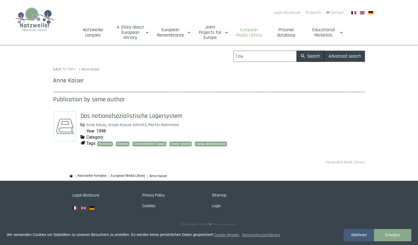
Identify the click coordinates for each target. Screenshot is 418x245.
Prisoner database (286, 32)
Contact (337, 12)
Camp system (181, 144)
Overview (105, 144)
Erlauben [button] (392, 235)
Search (315, 12)
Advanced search (344, 56)
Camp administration (211, 144)
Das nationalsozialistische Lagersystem (131, 116)
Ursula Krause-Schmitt (127, 125)
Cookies (148, 206)
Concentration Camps (149, 144)
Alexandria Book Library (345, 162)
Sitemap (219, 195)
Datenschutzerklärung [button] (261, 235)
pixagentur (228, 225)
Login (216, 206)
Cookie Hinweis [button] (226, 235)
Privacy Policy (153, 195)
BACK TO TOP (63, 69)
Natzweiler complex (93, 32)
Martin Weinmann (163, 125)
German (122, 144)
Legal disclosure (287, 12)
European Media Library (249, 32)
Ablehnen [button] (359, 235)
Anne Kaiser (96, 125)
